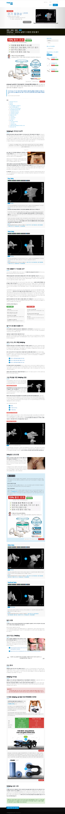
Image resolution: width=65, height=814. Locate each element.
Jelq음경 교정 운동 (12, 114)
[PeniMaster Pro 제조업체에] (42, 81)
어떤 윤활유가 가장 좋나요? (16, 105)
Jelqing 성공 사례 (12, 126)
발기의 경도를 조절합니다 (14, 107)
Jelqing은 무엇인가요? (13, 101)
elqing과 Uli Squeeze (15, 112)
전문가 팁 (12, 118)
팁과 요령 (11, 120)
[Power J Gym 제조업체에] (41, 750)
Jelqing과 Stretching (14, 110)
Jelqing (49, 40)
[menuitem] (51, 5)
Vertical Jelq (13, 117)
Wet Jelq (11, 104)
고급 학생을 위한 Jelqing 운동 (14, 109)
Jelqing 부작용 (13, 124)
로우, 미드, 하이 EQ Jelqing (16, 108)
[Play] (9, 201)
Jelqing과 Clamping (14, 113)
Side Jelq (12, 116)
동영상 (49, 42)
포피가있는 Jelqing (14, 121)
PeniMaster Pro (50, 48)
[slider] (24, 200)
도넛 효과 (12, 122)
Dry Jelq (11, 103)
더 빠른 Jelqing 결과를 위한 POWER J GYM (17, 125)
